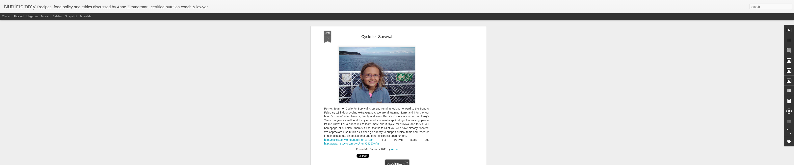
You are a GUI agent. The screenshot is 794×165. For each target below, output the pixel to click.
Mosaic (45, 16)
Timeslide (85, 16)
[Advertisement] (451, 93)
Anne (394, 149)
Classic (6, 16)
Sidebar (57, 16)
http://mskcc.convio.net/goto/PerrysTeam (349, 139)
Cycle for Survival (376, 36)
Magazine (32, 16)
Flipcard (19, 16)
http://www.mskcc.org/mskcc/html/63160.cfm (351, 143)
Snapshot (71, 16)
